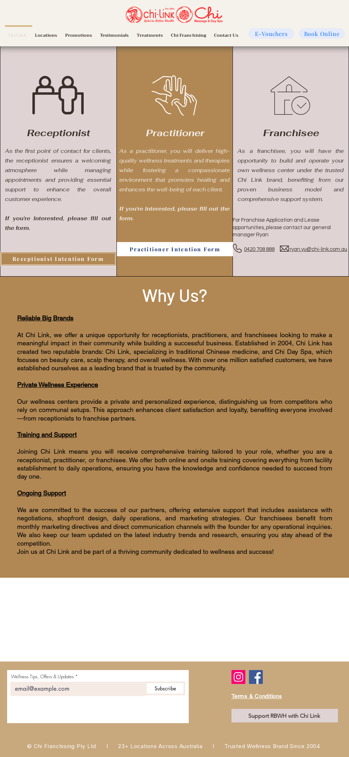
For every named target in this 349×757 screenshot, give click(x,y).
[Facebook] (256, 677)
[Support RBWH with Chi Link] (284, 715)
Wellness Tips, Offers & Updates (42, 676)
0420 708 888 (259, 249)
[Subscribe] (165, 688)
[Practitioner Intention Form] (175, 249)
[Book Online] (322, 33)
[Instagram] (238, 677)
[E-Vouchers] (271, 33)
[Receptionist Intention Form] (58, 259)
